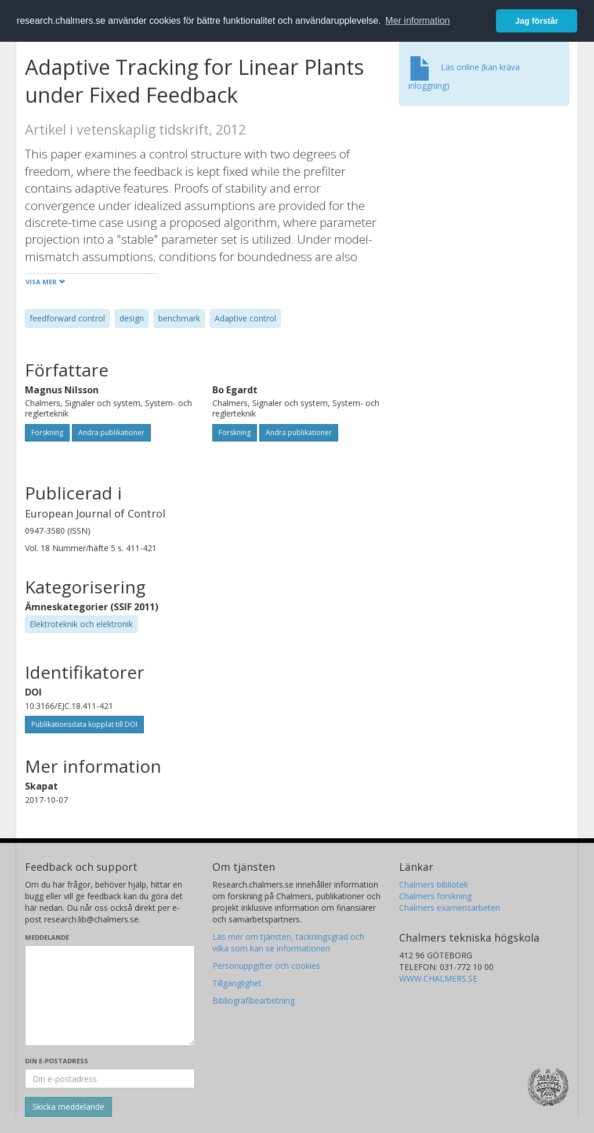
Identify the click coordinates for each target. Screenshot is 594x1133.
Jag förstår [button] (536, 21)
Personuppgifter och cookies (266, 965)
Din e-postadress (56, 1060)
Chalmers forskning (435, 896)
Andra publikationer (111, 432)
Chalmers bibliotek (433, 884)
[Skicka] (68, 1107)
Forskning (47, 432)
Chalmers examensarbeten (449, 907)
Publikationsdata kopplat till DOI (84, 724)
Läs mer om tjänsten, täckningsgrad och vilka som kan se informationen (288, 942)
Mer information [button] (417, 21)
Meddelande (47, 937)
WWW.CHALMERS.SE (438, 978)
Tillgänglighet (237, 983)
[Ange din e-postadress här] (110, 1078)
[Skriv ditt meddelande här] (110, 995)
